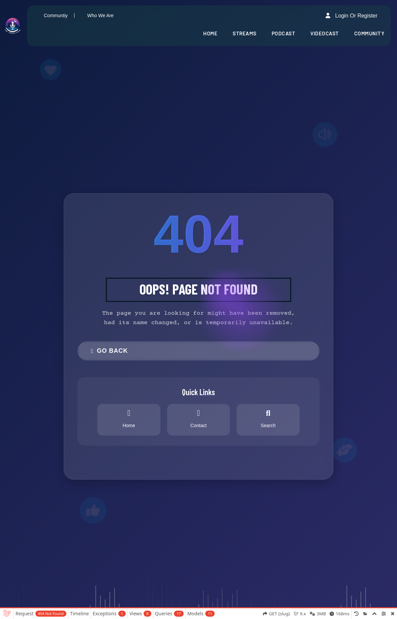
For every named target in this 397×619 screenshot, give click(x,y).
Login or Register (351, 15)
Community (369, 33)
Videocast (324, 33)
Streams (244, 33)
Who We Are (100, 15)
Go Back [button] (109, 350)
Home (210, 33)
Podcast (284, 33)
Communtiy (56, 15)
